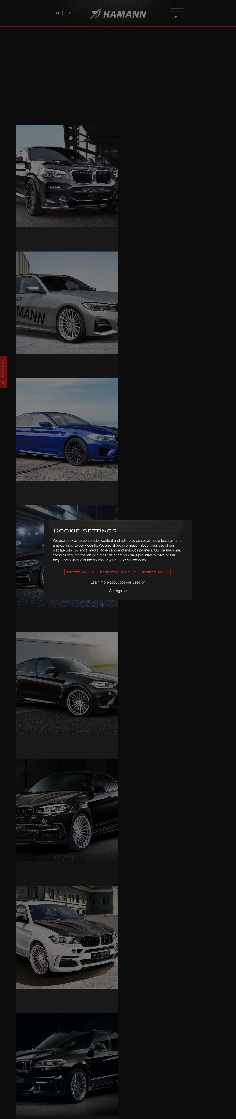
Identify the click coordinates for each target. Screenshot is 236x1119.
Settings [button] (115, 591)
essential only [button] (115, 572)
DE (68, 13)
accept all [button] (77, 572)
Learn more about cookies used (115, 582)
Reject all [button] (153, 572)
